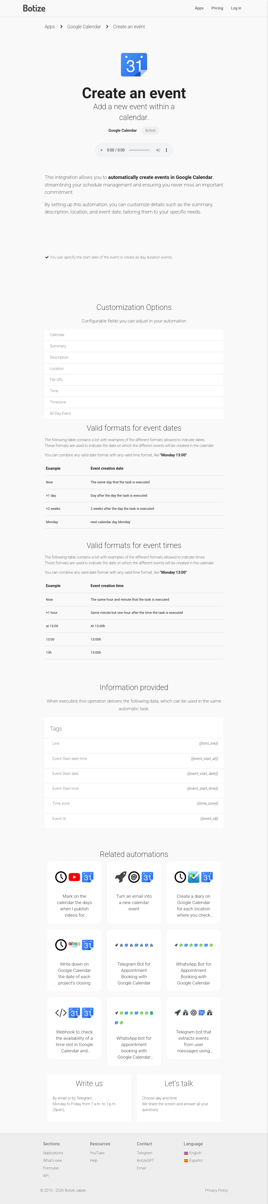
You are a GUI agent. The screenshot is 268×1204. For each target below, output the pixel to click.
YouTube (97, 1153)
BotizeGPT (145, 1160)
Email (141, 1168)
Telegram (84, 1098)
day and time (166, 1098)
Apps (199, 8)
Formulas (51, 1168)
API (45, 1176)
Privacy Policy (216, 1190)
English (192, 1153)
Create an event (129, 26)
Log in (236, 8)
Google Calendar (84, 26)
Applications (53, 1153)
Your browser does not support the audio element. (134, 150)
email (62, 1098)
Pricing (217, 8)
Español (193, 1160)
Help (94, 1160)
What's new (52, 1160)
